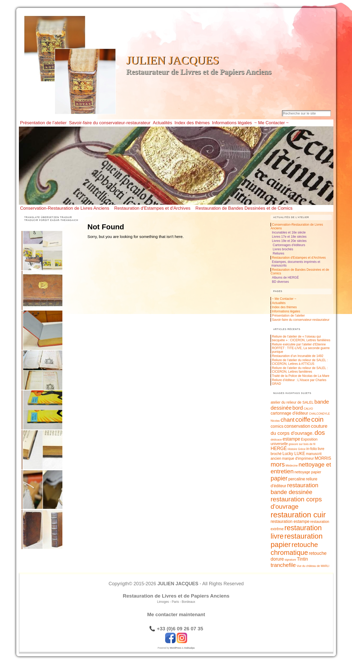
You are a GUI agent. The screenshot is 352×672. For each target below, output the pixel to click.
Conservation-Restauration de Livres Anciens (64, 208)
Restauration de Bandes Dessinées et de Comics (244, 208)
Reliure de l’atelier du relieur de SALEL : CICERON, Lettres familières (300, 369)
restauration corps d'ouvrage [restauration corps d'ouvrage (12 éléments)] (296, 503)
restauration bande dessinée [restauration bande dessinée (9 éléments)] (294, 488)
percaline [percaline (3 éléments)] (296, 479)
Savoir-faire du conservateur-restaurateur (300, 320)
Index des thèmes (284, 307)
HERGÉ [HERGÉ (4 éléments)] (278, 448)
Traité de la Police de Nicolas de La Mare (300, 376)
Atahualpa (189, 648)
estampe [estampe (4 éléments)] (291, 439)
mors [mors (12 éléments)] (277, 464)
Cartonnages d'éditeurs (289, 245)
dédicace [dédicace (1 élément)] (276, 439)
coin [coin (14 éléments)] (317, 419)
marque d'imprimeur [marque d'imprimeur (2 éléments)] (298, 458)
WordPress (175, 648)
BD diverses (280, 282)
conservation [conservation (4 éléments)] (297, 426)
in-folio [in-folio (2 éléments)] (311, 449)
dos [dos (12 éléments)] (320, 432)
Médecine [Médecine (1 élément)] (292, 465)
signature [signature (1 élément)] (290, 559)
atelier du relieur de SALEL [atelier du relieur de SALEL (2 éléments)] (291, 402)
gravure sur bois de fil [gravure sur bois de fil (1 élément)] (302, 444)
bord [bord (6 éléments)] (298, 408)
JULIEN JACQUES (172, 60)
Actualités (278, 303)
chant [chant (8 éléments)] (288, 419)
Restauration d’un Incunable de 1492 (297, 356)
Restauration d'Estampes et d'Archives (152, 208)
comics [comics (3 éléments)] (276, 426)
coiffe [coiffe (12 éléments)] (303, 419)
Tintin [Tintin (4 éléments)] (302, 559)
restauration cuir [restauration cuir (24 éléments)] (298, 514)
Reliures (278, 253)
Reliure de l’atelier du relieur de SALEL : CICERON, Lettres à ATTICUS (300, 362)
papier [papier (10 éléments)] (279, 478)
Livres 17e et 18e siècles (289, 237)
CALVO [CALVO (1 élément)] (308, 408)
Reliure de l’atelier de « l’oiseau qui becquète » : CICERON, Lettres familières (301, 338)
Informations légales (286, 311)
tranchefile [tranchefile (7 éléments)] (283, 565)
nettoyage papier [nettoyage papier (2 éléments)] (307, 472)
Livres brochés (283, 249)
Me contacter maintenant (176, 614)
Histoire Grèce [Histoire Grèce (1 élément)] (297, 449)
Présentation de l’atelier (288, 315)
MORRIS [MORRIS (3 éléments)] (323, 458)
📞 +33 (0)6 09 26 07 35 (176, 628)
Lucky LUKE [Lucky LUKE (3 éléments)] (294, 453)
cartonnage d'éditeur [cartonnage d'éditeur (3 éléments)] (289, 413)
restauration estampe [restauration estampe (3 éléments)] (289, 521)
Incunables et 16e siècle (289, 232)
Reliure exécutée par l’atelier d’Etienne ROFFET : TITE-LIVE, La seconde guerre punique (300, 348)
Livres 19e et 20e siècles (289, 241)
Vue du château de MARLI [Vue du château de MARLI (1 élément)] (313, 565)
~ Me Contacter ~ (284, 299)
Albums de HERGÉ (285, 277)
